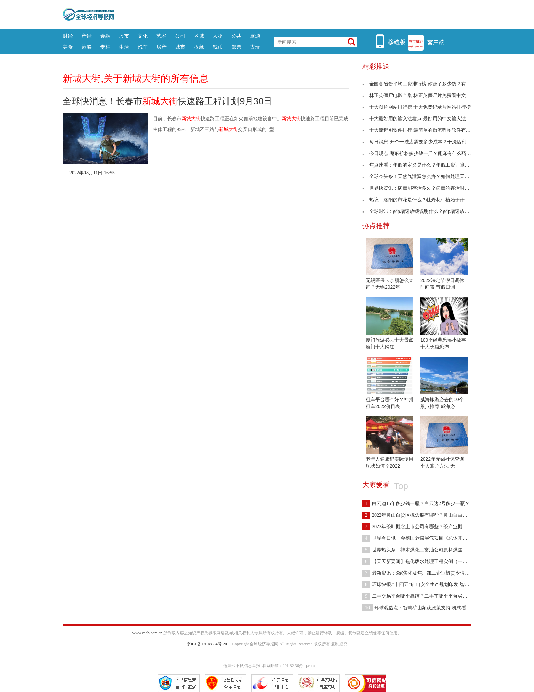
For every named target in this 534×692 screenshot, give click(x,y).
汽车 (143, 47)
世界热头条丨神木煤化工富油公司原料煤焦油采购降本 (424, 549)
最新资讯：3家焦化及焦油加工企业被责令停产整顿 (420, 573)
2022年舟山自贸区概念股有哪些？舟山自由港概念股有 (424, 515)
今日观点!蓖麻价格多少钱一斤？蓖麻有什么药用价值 (421, 153)
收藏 (199, 47)
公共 (236, 36)
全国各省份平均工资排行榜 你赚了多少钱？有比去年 (421, 83)
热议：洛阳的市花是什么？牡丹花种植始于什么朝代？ (423, 199)
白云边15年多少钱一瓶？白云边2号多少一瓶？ (416, 503)
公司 (180, 36)
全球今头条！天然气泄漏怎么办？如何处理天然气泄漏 (423, 176)
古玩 (255, 47)
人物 (218, 36)
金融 (105, 36)
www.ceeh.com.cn (147, 633)
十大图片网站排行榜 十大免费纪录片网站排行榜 (416, 107)
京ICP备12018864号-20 (207, 644)
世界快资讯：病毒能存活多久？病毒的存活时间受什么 (423, 188)
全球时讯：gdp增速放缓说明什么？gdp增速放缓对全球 (423, 211)
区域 (199, 36)
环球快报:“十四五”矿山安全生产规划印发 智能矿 (418, 584)
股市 (124, 36)
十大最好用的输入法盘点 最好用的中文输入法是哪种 (421, 118)
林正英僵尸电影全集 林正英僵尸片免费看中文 (414, 95)
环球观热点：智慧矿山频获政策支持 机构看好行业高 (423, 607)
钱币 (218, 47)
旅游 (255, 36)
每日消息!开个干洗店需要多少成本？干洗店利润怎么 (421, 141)
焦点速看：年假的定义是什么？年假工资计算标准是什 (423, 165)
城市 (180, 47)
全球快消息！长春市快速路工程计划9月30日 (167, 101)
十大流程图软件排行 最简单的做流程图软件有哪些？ (421, 130)
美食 (68, 47)
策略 (86, 47)
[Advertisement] (292, 13)
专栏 (105, 47)
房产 (161, 47)
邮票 (236, 47)
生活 (124, 47)
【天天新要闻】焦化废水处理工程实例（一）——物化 (424, 561)
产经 (86, 36)
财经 (68, 36)
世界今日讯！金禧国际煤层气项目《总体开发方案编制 (424, 538)
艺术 (161, 36)
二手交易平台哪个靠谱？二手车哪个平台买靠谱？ (419, 596)
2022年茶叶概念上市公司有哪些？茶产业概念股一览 (422, 526)
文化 (143, 36)
